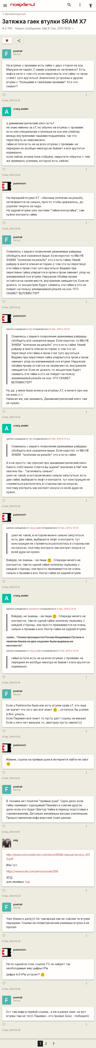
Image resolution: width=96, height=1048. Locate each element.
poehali (17, 51)
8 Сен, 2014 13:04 (11, 175)
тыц (27, 881)
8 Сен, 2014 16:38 (11, 1030)
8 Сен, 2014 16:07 (11, 778)
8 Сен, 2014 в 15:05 (68, 528)
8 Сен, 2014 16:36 (11, 989)
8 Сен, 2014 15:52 (11, 736)
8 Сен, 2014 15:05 (11, 506)
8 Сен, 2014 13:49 (11, 228)
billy (44, 28)
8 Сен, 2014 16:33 (11, 941)
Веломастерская (14, 14)
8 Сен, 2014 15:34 (11, 682)
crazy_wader (21, 108)
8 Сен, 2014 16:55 (61, 28)
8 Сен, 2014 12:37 (11, 100)
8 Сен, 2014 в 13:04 (68, 651)
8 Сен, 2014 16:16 (11, 832)
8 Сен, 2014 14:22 (11, 307)
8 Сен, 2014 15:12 (11, 587)
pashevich (19, 183)
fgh (30, 329)
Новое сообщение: (28, 28)
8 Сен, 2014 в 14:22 (59, 329)
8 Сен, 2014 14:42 (11, 417)
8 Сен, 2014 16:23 (11, 896)
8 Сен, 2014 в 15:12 (66, 609)
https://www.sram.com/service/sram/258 (32, 871)
